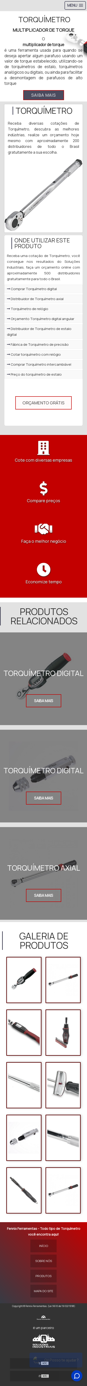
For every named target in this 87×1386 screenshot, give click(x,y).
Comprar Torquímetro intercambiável (39, 364)
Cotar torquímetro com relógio (34, 354)
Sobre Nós (43, 1261)
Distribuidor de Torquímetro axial (35, 298)
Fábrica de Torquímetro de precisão (38, 344)
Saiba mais (43, 95)
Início (43, 1246)
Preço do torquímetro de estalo (34, 374)
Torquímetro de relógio (27, 308)
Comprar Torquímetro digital (32, 288)
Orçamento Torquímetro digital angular (40, 318)
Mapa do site (43, 1291)
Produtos (43, 1276)
